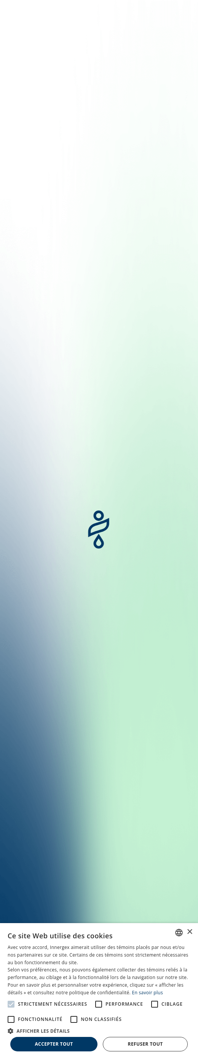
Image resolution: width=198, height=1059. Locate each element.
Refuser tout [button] (145, 1044)
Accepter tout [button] (54, 1044)
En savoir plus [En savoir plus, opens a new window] (147, 992)
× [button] (189, 932)
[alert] (99, 991)
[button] (99, 1030)
